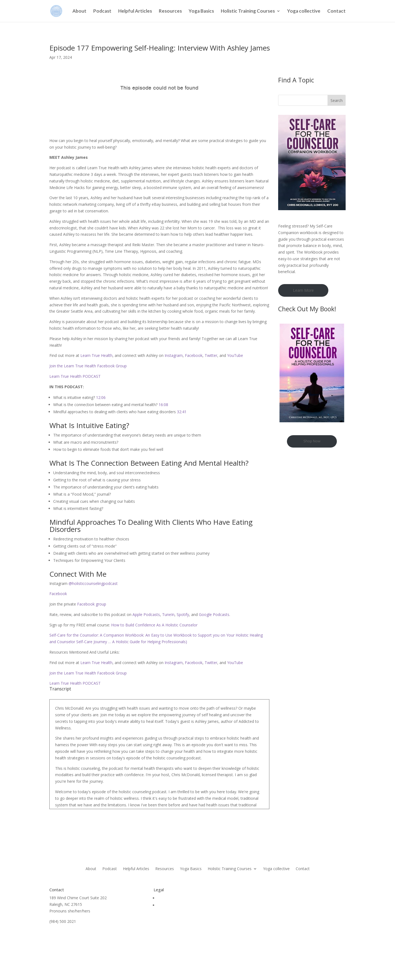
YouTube (235, 355)
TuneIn (168, 614)
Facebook (193, 355)
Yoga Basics (201, 11)
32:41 (182, 411)
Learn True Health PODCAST (75, 376)
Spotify (182, 614)
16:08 (163, 404)
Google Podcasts (213, 614)
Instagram (174, 355)
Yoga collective (303, 11)
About (79, 11)
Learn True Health (96, 355)
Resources (170, 11)
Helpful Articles (135, 11)
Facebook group (91, 604)
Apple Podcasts (145, 614)
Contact (336, 11)
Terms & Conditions (175, 898)
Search (337, 100)
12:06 (101, 397)
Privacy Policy (169, 905)
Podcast (102, 11)
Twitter (211, 355)
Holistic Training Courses (248, 11)
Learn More (303, 290)
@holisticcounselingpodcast (92, 583)
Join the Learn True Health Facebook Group (88, 365)
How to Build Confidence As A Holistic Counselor (154, 625)
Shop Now (311, 440)
